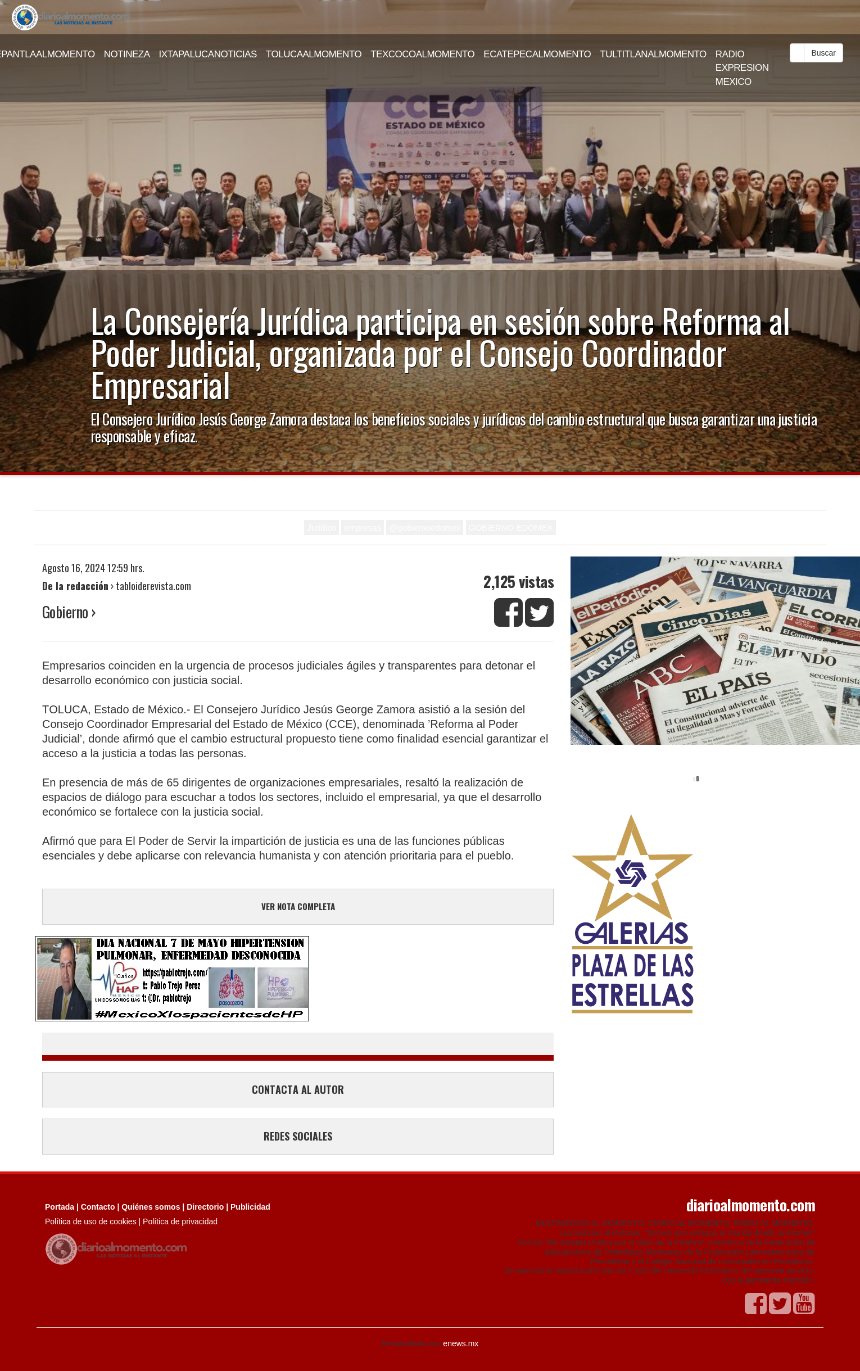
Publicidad (250, 1206)
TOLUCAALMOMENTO (313, 54)
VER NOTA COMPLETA (298, 906)
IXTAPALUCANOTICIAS (208, 54)
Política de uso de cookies (91, 1221)
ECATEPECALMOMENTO (537, 54)
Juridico (321, 527)
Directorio (205, 1206)
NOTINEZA (127, 54)
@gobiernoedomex (424, 527)
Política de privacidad (180, 1221)
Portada (59, 1206)
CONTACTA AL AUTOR (298, 1089)
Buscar (823, 52)
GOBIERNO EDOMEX (511, 527)
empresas (362, 527)
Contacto (98, 1206)
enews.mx (460, 1343)
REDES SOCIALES (298, 1136)
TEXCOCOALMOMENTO (422, 54)
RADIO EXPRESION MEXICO (742, 68)
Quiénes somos (150, 1206)
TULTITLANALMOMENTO (653, 54)
